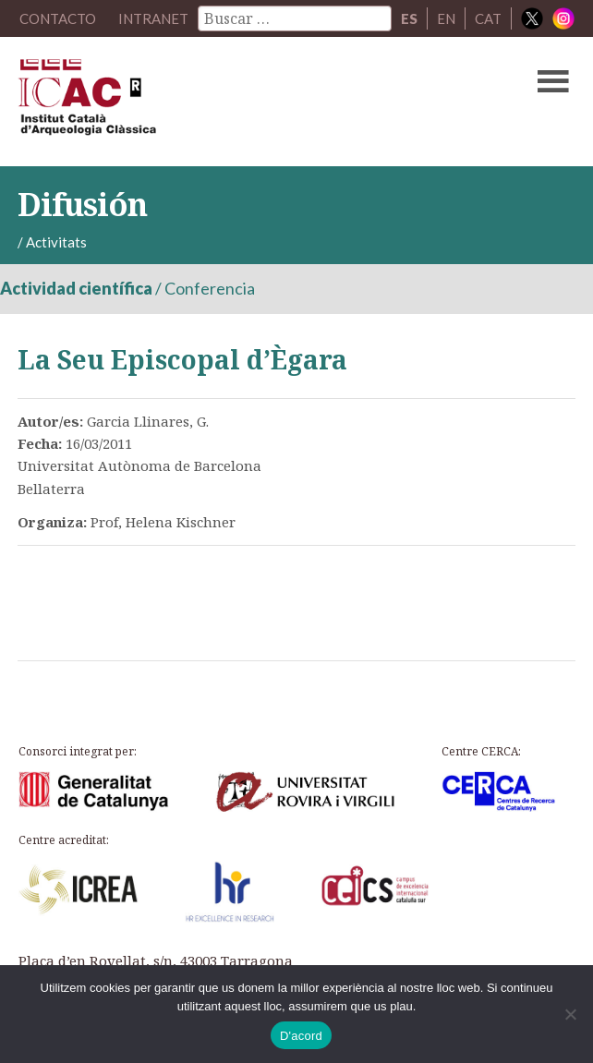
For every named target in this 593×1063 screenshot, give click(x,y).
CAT (488, 18)
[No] (570, 1014)
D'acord (301, 1036)
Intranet (153, 18)
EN (446, 18)
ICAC (237, 101)
